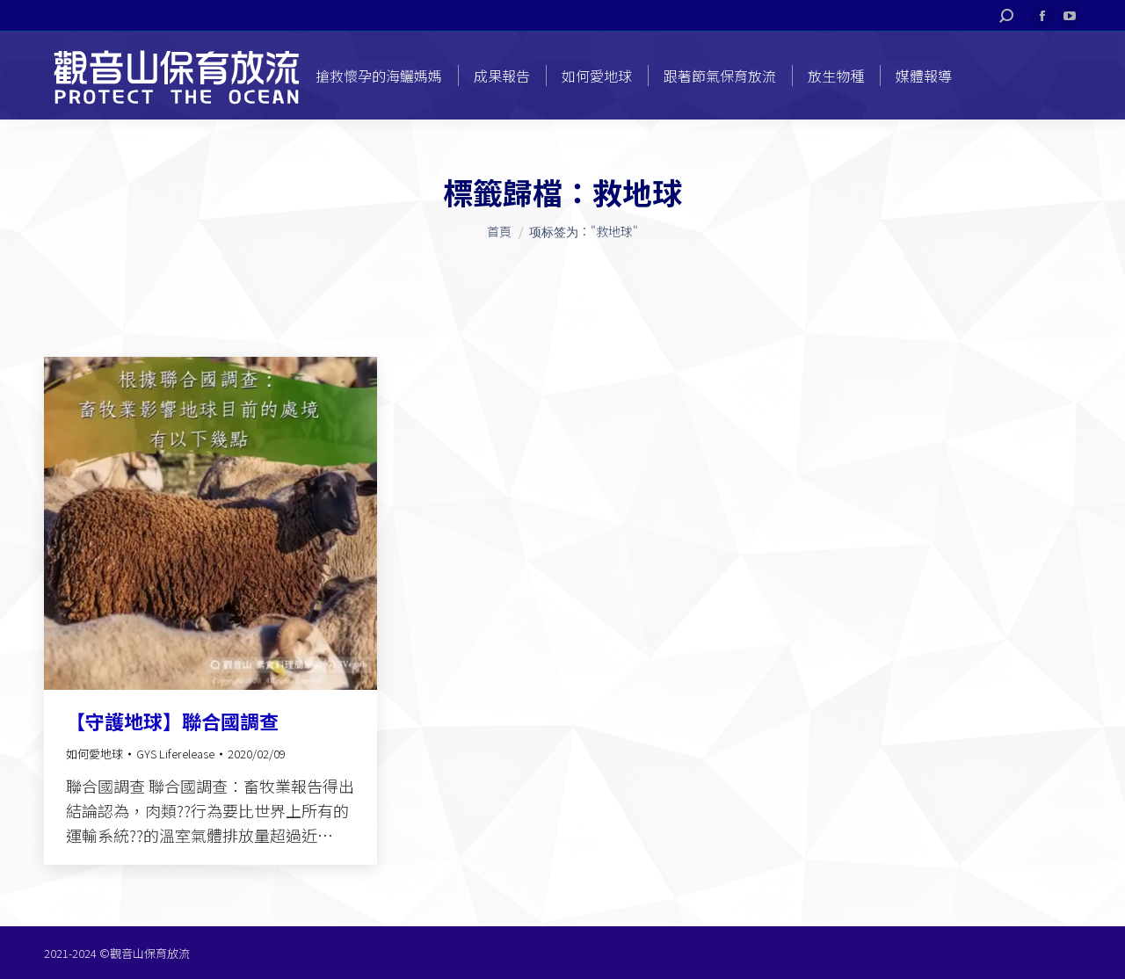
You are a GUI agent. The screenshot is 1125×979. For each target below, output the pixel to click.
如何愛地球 (94, 753)
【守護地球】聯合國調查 (172, 720)
